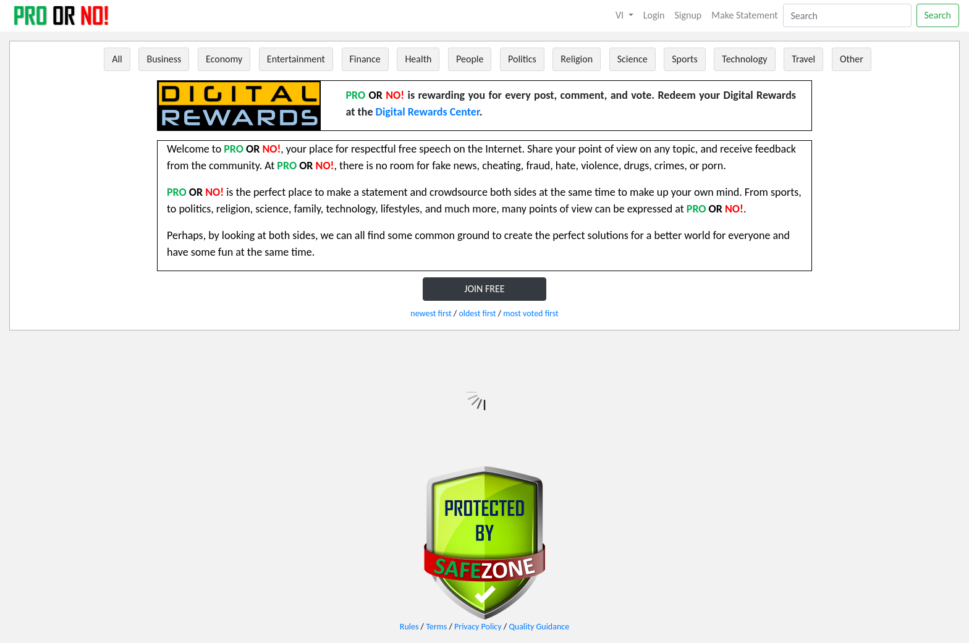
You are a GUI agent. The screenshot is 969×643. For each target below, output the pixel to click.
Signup (688, 15)
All (117, 59)
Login (654, 15)
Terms (436, 626)
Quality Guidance (539, 626)
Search (938, 15)
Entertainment (296, 59)
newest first (430, 313)
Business (163, 59)
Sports (684, 59)
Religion (577, 59)
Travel (803, 59)
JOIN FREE (484, 289)
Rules (409, 626)
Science (632, 59)
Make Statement (744, 15)
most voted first (530, 313)
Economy (224, 59)
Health (418, 59)
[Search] (847, 15)
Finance (365, 59)
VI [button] (621, 15)
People (469, 59)
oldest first (477, 313)
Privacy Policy (478, 626)
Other (851, 59)
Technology (744, 59)
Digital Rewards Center (428, 112)
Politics (522, 59)
